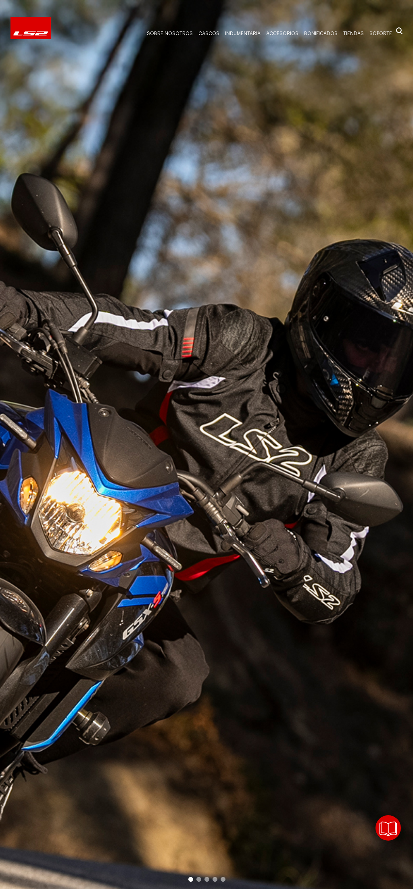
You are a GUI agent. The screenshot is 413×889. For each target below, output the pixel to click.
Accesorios (282, 33)
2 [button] (198, 879)
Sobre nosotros (170, 33)
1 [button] (190, 879)
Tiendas (353, 33)
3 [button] (206, 879)
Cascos (208, 33)
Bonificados (321, 33)
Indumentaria (243, 33)
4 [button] (215, 879)
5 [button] (223, 879)
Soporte (380, 33)
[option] (206, 444)
